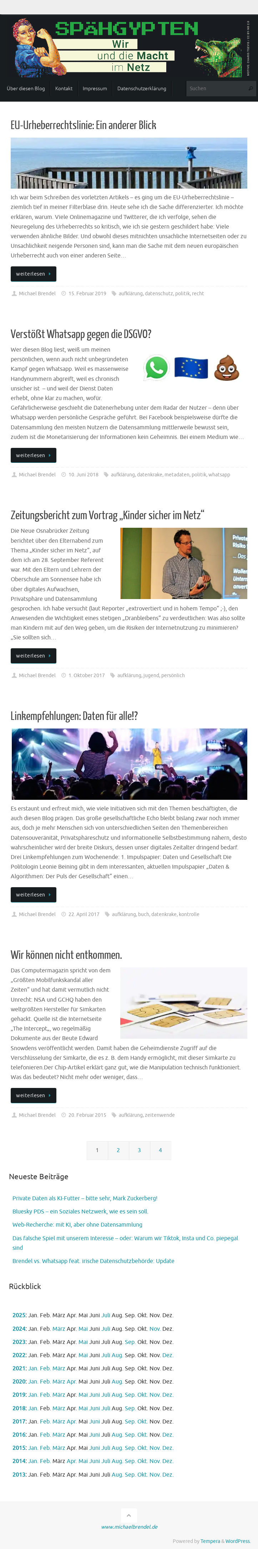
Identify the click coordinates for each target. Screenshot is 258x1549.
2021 (18, 1368)
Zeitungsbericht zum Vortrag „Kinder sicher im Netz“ (107, 515)
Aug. (117, 1355)
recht (198, 293)
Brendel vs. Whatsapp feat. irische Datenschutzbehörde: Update (93, 1261)
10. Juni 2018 (83, 474)
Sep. (130, 1342)
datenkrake (149, 474)
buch (143, 914)
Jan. (33, 1368)
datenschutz (159, 293)
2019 (18, 1395)
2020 (18, 1381)
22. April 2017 (84, 914)
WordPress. (238, 1541)
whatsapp (219, 474)
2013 (18, 1474)
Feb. (45, 1368)
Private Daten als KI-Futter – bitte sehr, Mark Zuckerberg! (84, 1198)
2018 (18, 1408)
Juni (94, 1395)
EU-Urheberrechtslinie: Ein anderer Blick (83, 125)
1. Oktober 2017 (87, 675)
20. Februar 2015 (87, 1115)
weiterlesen (35, 274)
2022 (18, 1355)
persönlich (173, 675)
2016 (18, 1434)
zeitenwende (160, 1115)
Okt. (142, 1395)
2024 (18, 1329)
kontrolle (189, 914)
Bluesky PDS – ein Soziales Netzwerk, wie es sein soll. (80, 1211)
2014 (18, 1461)
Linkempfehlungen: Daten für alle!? (74, 716)
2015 (18, 1448)
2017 (18, 1421)
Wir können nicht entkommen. (66, 955)
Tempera (210, 1541)
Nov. (155, 1329)
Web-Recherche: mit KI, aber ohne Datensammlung (77, 1224)
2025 (18, 1315)
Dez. (168, 1355)
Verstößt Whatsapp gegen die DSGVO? (81, 334)
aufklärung (131, 293)
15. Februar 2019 (87, 293)
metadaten (177, 474)
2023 (18, 1342)
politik (182, 293)
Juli (105, 1315)
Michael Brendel (37, 293)
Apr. (72, 1381)
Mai (83, 1329)
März (58, 1329)
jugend (151, 675)
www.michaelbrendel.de (129, 1527)
